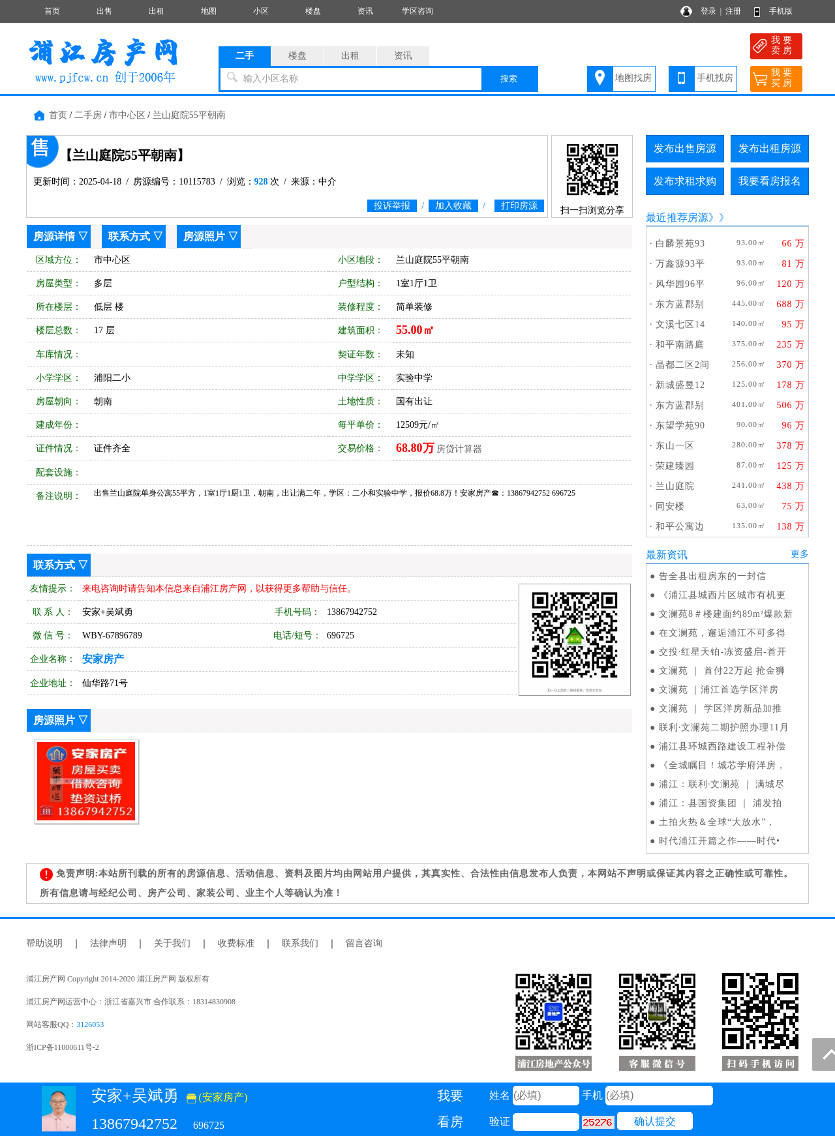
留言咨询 (364, 943)
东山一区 (675, 446)
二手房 (88, 115)
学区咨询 (417, 11)
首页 (52, 11)
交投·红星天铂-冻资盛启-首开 (723, 652)
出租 (156, 11)
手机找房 (715, 78)
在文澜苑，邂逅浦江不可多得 (722, 633)
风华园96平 (680, 284)
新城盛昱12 (680, 385)
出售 (104, 11)
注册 (733, 11)
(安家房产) (217, 1097)
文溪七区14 (680, 324)
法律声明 (108, 943)
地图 (209, 11)
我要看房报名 (769, 181)
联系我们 (300, 943)
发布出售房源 (685, 148)
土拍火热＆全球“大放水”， (717, 822)
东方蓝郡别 (680, 304)
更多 (800, 554)
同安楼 (670, 506)
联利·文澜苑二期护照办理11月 (724, 727)
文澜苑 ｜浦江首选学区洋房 (719, 690)
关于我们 (172, 943)
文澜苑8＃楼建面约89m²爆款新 (726, 614)
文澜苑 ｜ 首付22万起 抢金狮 (722, 671)
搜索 (508, 78)
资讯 (365, 11)
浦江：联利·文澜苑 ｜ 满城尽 (722, 784)
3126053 (90, 1024)
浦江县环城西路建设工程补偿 (722, 746)
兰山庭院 (675, 486)
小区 (261, 11)
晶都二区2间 (683, 365)
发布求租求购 (685, 181)
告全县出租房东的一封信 (713, 576)
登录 (708, 11)
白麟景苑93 (680, 243)
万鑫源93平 (680, 264)
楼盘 (313, 11)
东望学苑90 (680, 425)
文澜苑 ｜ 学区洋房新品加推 (720, 708)
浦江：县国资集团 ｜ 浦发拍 (720, 803)
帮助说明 (44, 943)
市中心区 (127, 115)
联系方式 (129, 236)
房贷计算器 (459, 449)
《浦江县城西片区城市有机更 (722, 595)
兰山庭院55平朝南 (189, 115)
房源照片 (204, 236)
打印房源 (519, 206)
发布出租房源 (769, 148)
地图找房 (633, 78)
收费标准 (236, 943)
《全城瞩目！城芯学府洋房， (722, 765)
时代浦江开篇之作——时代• (719, 841)
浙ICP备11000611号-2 (62, 1047)
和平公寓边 (680, 526)
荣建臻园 (675, 466)
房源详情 (54, 236)
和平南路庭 (680, 345)
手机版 (781, 11)
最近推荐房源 (677, 217)
